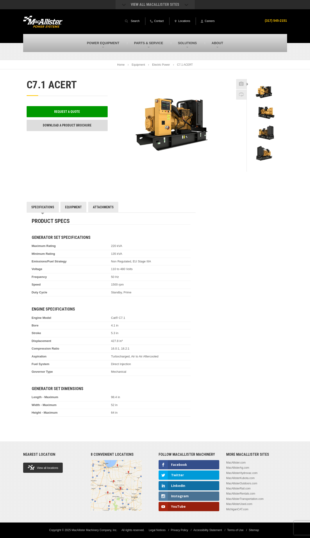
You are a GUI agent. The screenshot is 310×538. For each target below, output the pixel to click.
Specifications (42, 207)
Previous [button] (265, 77)
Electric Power (161, 64)
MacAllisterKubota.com (240, 478)
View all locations (43, 467)
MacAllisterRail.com (238, 488)
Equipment (138, 64)
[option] (265, 91)
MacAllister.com (236, 462)
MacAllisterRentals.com (240, 493)
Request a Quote (67, 112)
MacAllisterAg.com (237, 467)
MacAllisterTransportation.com (245, 499)
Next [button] (270, 168)
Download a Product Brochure (67, 125)
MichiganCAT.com (237, 509)
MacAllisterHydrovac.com (241, 473)
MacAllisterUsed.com (239, 504)
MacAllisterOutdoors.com (241, 483)
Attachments (103, 207)
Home (121, 64)
